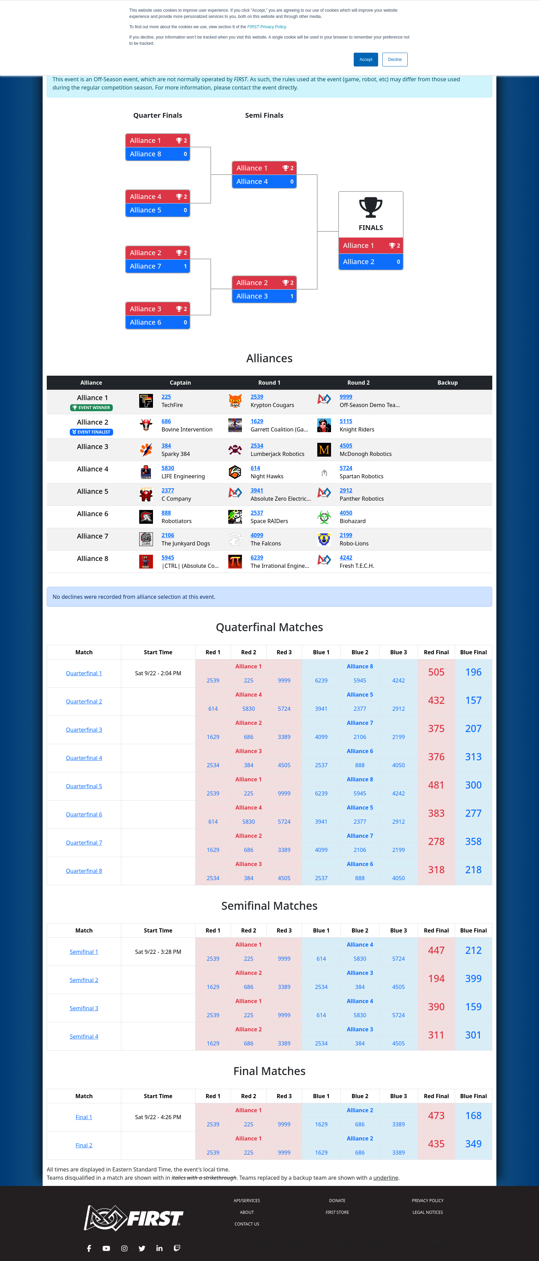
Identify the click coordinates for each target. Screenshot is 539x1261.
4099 (257, 535)
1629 (257, 421)
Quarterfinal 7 (84, 842)
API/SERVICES (247, 1200)
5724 (346, 468)
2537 (257, 513)
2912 (346, 490)
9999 (346, 396)
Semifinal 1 (84, 952)
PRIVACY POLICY (427, 1200)
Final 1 (84, 1117)
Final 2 (84, 1145)
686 (166, 421)
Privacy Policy (267, 26)
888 (166, 513)
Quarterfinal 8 (84, 871)
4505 (346, 445)
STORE (337, 1212)
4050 (346, 513)
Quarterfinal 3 (84, 729)
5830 (168, 468)
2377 (168, 490)
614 (255, 468)
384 (166, 445)
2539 (257, 396)
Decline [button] (395, 59)
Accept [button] (366, 59)
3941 (257, 490)
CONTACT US (246, 1224)
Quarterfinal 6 (84, 814)
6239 (257, 557)
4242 (346, 557)
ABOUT (247, 1212)
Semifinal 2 (84, 980)
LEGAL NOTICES (427, 1212)
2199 (346, 535)
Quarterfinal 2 (84, 701)
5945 (168, 557)
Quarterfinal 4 (84, 758)
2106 (168, 535)
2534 (257, 445)
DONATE (337, 1200)
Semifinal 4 (84, 1036)
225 (166, 396)
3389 (284, 737)
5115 (346, 421)
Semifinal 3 (84, 1008)
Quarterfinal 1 (84, 673)
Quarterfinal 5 (84, 786)
